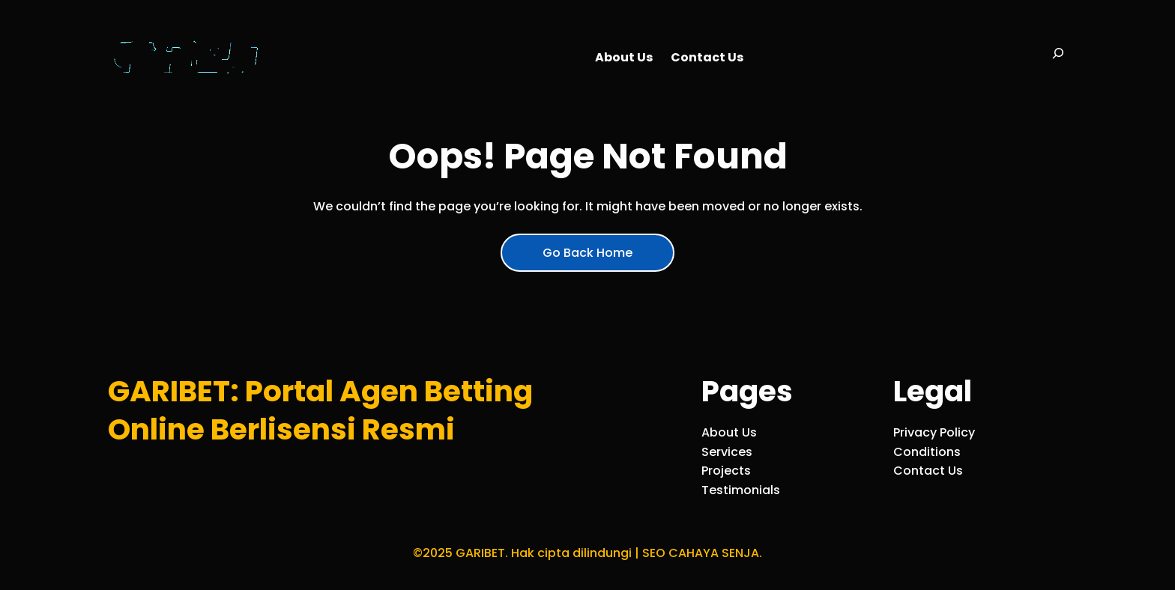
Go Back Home (587, 252)
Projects (726, 470)
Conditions (927, 451)
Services (726, 451)
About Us (729, 432)
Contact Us (928, 470)
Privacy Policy (934, 432)
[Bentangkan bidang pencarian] (1058, 57)
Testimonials (740, 490)
